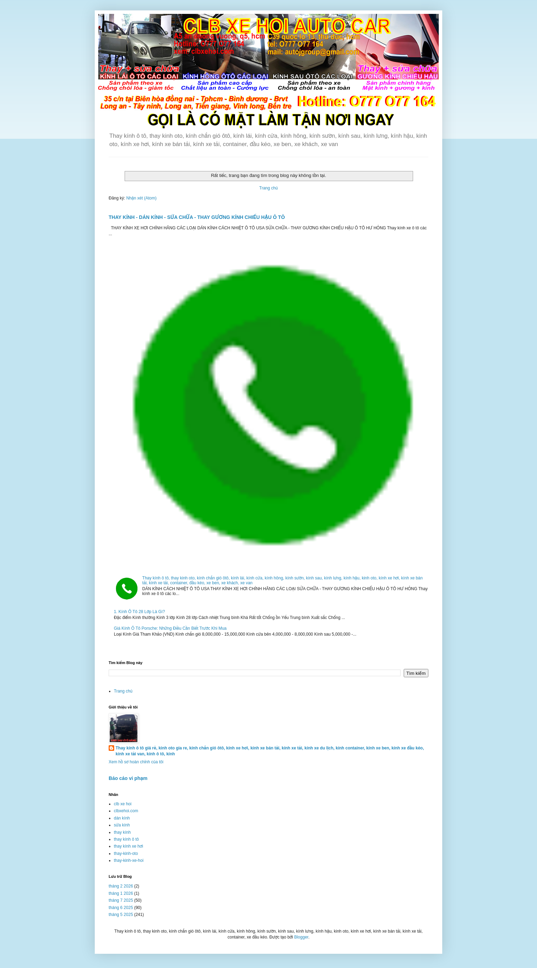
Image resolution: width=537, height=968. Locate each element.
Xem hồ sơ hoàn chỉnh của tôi (136, 761)
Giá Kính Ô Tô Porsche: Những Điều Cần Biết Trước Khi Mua (170, 628)
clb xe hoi (123, 803)
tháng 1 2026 (121, 893)
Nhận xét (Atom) (141, 198)
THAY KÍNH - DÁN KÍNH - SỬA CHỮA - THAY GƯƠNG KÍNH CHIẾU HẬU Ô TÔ (197, 217)
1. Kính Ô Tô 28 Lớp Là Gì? (139, 611)
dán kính (122, 818)
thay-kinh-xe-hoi (128, 860)
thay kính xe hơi (128, 846)
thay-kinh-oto (126, 853)
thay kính (122, 832)
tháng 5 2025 (121, 914)
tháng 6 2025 (121, 907)
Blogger (301, 937)
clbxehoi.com (126, 810)
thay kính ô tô (126, 839)
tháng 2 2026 (121, 886)
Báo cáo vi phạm (128, 778)
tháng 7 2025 (121, 900)
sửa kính (122, 825)
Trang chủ (268, 188)
